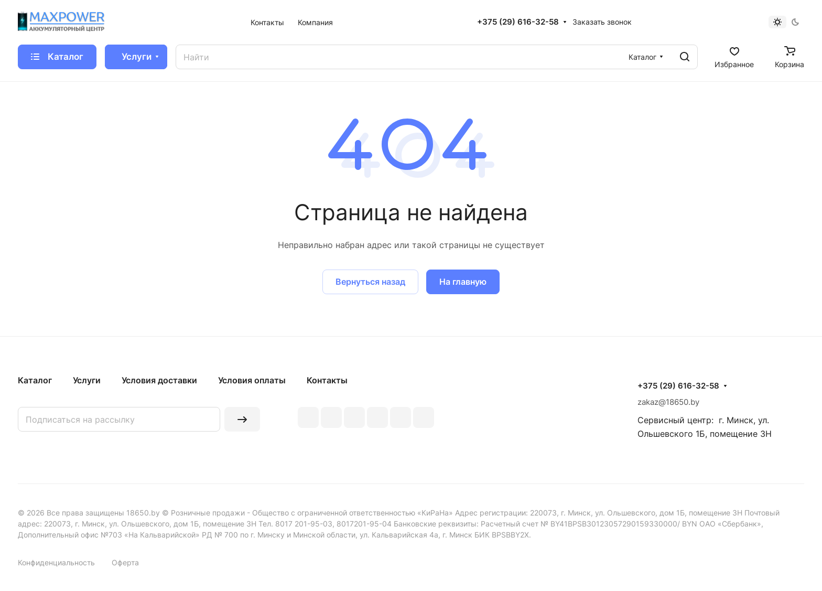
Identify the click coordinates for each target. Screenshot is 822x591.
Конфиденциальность (56, 562)
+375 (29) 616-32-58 (518, 22)
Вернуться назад (370, 281)
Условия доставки (159, 380)
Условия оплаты (252, 380)
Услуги (87, 380)
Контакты (327, 380)
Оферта (125, 562)
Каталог (35, 380)
